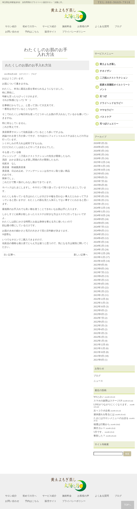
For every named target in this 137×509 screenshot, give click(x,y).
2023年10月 (99, 261)
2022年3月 (99, 333)
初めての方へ (30, 26)
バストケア (105, 117)
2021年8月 (99, 359)
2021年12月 (99, 344)
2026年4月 (99, 147)
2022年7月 (99, 318)
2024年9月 (99, 219)
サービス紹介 (49, 26)
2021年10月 (99, 352)
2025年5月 (99, 188)
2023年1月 (99, 295)
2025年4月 (99, 192)
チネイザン (105, 71)
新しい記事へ (81, 254)
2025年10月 (99, 169)
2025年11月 (99, 166)
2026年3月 (99, 150)
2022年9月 (99, 310)
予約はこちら (32, 31)
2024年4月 (99, 238)
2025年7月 (99, 181)
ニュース (98, 381)
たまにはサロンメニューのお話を (111, 418)
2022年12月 (99, 299)
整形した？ (99, 435)
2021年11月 (99, 348)
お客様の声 (83, 26)
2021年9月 (99, 356)
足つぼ (103, 96)
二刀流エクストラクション (114, 78)
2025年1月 (99, 204)
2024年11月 (99, 211)
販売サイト (50, 31)
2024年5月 (99, 234)
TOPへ (127, 505)
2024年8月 (99, 223)
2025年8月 (99, 177)
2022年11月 (99, 302)
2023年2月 (99, 291)
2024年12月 (99, 207)
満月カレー (99, 428)
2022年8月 (99, 314)
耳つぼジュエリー (109, 123)
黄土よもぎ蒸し (108, 64)
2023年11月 (99, 257)
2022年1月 (99, 340)
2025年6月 (99, 185)
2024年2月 (99, 245)
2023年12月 (99, 253)
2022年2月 (99, 337)
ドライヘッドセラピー (111, 103)
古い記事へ (9, 254)
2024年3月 (99, 242)
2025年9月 (99, 173)
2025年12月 (99, 162)
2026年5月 (99, 143)
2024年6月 (99, 230)
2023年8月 (99, 268)
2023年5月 (99, 280)
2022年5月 (99, 325)
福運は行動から (102, 424)
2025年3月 (99, 196)
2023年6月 (99, 276)
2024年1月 (99, 249)
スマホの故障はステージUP (108, 400)
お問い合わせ (12, 31)
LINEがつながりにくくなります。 (111, 404)
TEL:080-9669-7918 (114, 2)
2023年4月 (99, 283)
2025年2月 (99, 200)
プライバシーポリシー (74, 31)
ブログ (118, 26)
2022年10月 (99, 306)
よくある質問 (102, 26)
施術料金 (67, 26)
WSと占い (99, 397)
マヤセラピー (107, 110)
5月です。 (99, 432)
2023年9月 (99, 264)
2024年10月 (99, 215)
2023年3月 (99, 287)
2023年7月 (99, 272)
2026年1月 (99, 158)
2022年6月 (99, 321)
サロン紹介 (11, 26)
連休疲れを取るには (104, 414)
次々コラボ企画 (102, 410)
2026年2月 (99, 154)
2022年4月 (99, 329)
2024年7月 (99, 226)
